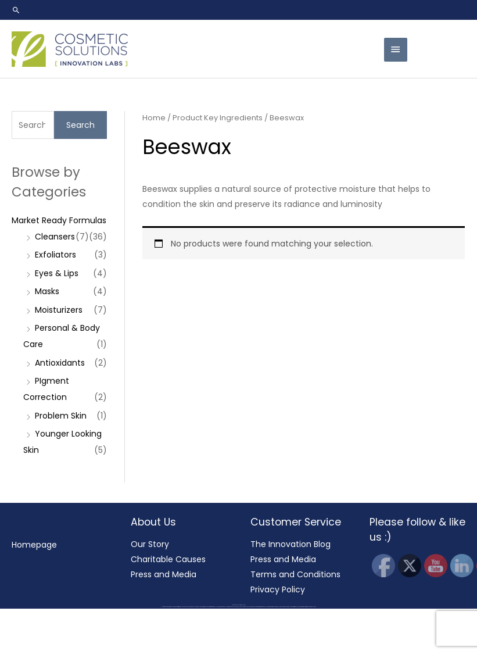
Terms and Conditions (294, 575)
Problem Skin (61, 415)
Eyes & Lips (56, 273)
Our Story (149, 544)
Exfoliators (55, 254)
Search (80, 125)
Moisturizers (59, 310)
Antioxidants (60, 363)
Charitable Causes (168, 560)
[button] (16, 10)
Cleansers (55, 236)
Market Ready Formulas (59, 220)
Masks (47, 291)
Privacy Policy (277, 591)
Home (154, 117)
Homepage (34, 545)
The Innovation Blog (290, 544)
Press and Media (163, 575)
